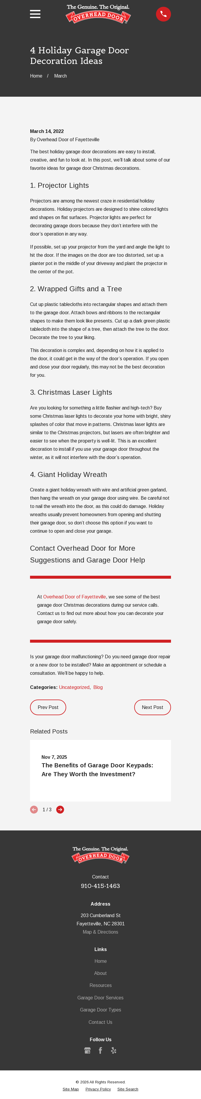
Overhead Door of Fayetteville (74, 596)
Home (100, 961)
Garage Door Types (100, 1009)
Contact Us (100, 1022)
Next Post (152, 707)
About (100, 973)
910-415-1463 (100, 886)
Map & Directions (100, 932)
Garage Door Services (100, 997)
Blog (98, 687)
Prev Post (48, 707)
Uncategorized (74, 687)
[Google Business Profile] (87, 1050)
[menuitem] (71, 1089)
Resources (100, 985)
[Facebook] (100, 1050)
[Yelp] (113, 1050)
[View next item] (60, 810)
